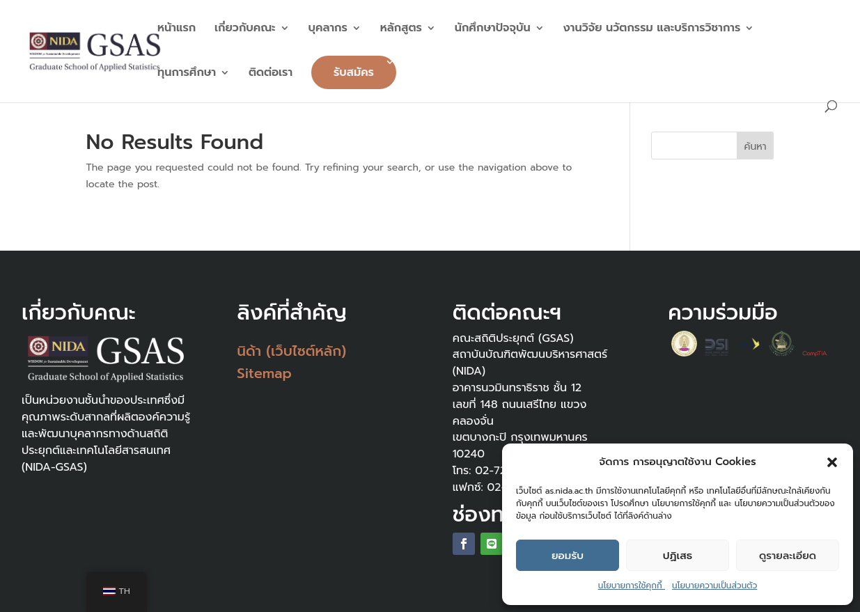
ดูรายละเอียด (787, 555)
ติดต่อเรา (270, 74)
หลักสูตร (401, 29)
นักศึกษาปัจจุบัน (493, 29)
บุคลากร (327, 29)
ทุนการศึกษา (186, 74)
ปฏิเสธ (677, 555)
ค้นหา (755, 146)
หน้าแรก (176, 29)
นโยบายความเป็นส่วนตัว (714, 585)
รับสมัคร (354, 72)
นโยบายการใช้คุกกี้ (631, 585)
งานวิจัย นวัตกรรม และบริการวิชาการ (652, 29)
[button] (832, 462)
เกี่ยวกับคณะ (245, 29)
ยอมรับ (568, 555)
